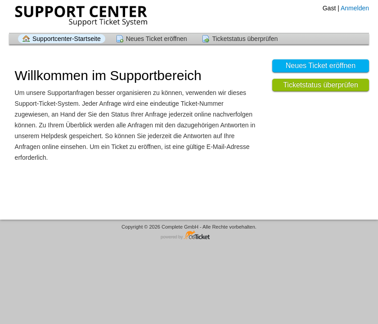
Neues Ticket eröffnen (156, 38)
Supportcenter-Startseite (66, 38)
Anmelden (355, 8)
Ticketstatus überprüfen (245, 38)
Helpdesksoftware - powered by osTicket (189, 235)
